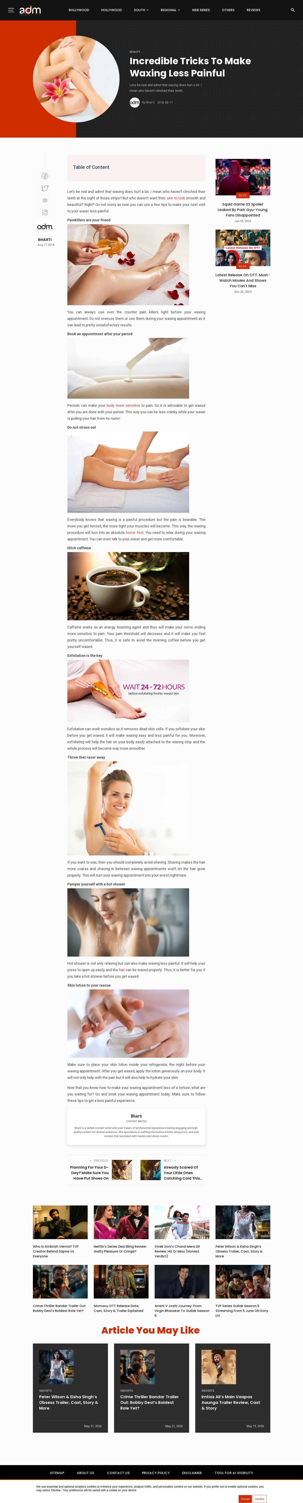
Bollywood (79, 10)
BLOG (242, 195)
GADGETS (45, 1390)
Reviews (253, 10)
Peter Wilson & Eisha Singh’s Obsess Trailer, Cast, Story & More (239, 1251)
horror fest (134, 532)
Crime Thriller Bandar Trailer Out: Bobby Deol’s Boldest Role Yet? (59, 1308)
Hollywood (111, 10)
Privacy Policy (156, 1473)
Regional (168, 10)
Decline (259, 1499)
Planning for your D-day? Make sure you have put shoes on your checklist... (89, 1173)
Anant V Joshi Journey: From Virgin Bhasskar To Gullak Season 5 (182, 1311)
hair (122, 970)
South (139, 10)
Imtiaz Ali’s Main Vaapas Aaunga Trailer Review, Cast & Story (231, 1402)
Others (228, 10)
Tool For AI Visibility (234, 1473)
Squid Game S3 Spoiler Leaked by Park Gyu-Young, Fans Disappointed (243, 210)
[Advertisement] (15, 83)
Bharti (45, 240)
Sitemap (57, 1473)
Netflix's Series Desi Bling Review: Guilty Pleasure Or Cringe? (120, 1249)
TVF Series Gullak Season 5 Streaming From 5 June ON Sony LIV (242, 1311)
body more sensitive (123, 405)
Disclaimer (192, 1473)
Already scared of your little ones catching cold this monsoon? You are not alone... (182, 1173)
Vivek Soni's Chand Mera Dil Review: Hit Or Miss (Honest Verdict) (177, 1251)
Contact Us (118, 1473)
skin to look (176, 198)
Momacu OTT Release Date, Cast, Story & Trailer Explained (118, 1308)
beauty (135, 51)
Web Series (201, 10)
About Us (85, 1473)
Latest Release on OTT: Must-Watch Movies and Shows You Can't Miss (243, 280)
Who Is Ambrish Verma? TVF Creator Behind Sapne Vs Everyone (56, 1251)
